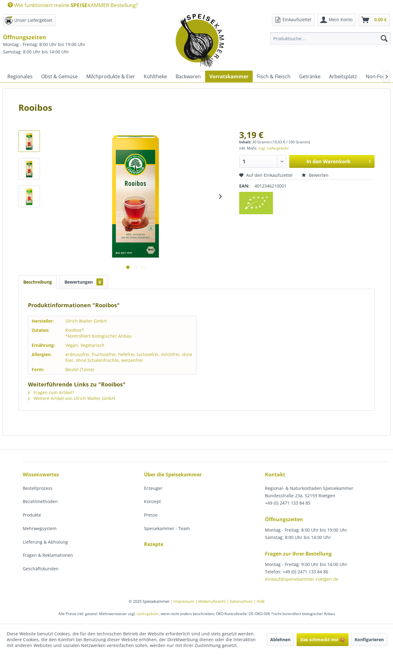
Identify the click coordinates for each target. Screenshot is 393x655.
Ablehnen (280, 639)
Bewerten (315, 175)
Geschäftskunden (41, 569)
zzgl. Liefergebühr (273, 148)
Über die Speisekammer (173, 474)
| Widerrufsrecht (211, 601)
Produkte (32, 515)
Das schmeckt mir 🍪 (322, 639)
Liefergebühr (148, 613)
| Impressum (182, 601)
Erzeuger (153, 488)
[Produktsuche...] (330, 38)
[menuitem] (70, 5)
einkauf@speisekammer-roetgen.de (301, 579)
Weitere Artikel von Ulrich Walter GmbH (71, 398)
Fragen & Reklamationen (48, 555)
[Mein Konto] (336, 20)
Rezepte (153, 544)
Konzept (152, 501)
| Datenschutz (240, 601)
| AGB (259, 601)
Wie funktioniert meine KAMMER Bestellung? (73, 5)
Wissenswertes (41, 474)
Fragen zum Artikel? (51, 392)
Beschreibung (37, 282)
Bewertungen (83, 281)
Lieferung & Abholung (45, 542)
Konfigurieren (369, 639)
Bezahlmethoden (40, 501)
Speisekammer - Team (167, 528)
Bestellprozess (38, 488)
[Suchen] (384, 38)
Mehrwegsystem (39, 528)
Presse (151, 515)
